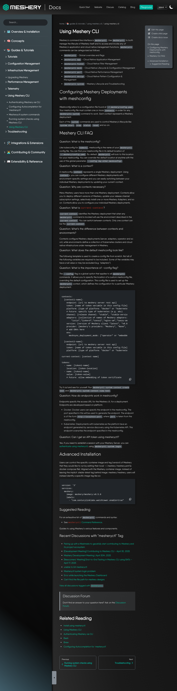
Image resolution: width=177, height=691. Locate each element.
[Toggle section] (5, 31)
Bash (66, 638)
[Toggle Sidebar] (54, 590)
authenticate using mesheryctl (73, 446)
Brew (66, 642)
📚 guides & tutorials (76, 23)
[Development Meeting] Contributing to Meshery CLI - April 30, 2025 (97, 551)
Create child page (157, 33)
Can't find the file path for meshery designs (84, 579)
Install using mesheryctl (74, 625)
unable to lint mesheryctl (75, 567)
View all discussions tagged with (81, 585)
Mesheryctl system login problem (80, 571)
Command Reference (85, 522)
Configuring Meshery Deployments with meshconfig (159, 49)
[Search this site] (25, 22)
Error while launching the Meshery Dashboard (85, 575)
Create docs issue (158, 37)
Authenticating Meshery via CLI (78, 634)
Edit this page (156, 29)
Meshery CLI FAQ (157, 56)
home (61, 23)
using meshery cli (94, 23)
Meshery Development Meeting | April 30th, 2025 (87, 555)
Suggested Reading (160, 64)
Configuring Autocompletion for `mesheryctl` (85, 646)
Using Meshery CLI (72, 629)
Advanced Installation (159, 61)
